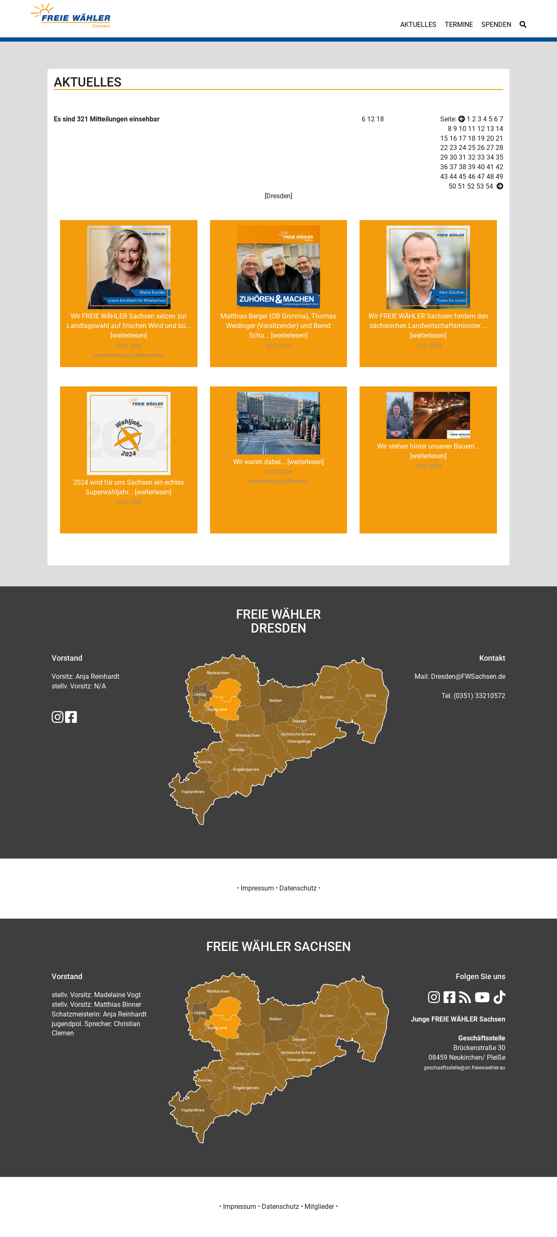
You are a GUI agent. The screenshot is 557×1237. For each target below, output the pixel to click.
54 (489, 186)
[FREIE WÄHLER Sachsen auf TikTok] (498, 1000)
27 (490, 148)
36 (444, 167)
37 (453, 167)
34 (490, 157)
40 (481, 167)
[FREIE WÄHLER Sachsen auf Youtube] (481, 1000)
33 (481, 157)
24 (462, 148)
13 (490, 129)
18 (380, 119)
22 (444, 148)
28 (499, 148)
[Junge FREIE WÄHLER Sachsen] (458, 1019)
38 (462, 167)
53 (480, 186)
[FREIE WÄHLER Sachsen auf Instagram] (57, 720)
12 (371, 119)
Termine (459, 25)
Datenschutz (298, 888)
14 (499, 129)
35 (499, 157)
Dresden (278, 196)
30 (453, 157)
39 (472, 167)
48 (490, 177)
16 (453, 138)
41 (490, 167)
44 (453, 177)
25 (472, 148)
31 (462, 157)
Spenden (496, 25)
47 (481, 177)
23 (453, 148)
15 (444, 138)
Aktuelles (418, 25)
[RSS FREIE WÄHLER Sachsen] (464, 1000)
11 (472, 129)
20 (490, 138)
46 (472, 177)
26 (481, 148)
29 (444, 157)
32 (472, 157)
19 (481, 138)
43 (444, 177)
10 (462, 129)
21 (499, 138)
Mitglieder (319, 1207)
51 (461, 186)
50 (452, 186)
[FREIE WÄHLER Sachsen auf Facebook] (71, 720)
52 (471, 186)
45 (462, 177)
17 (462, 138)
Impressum (257, 888)
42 (499, 167)
